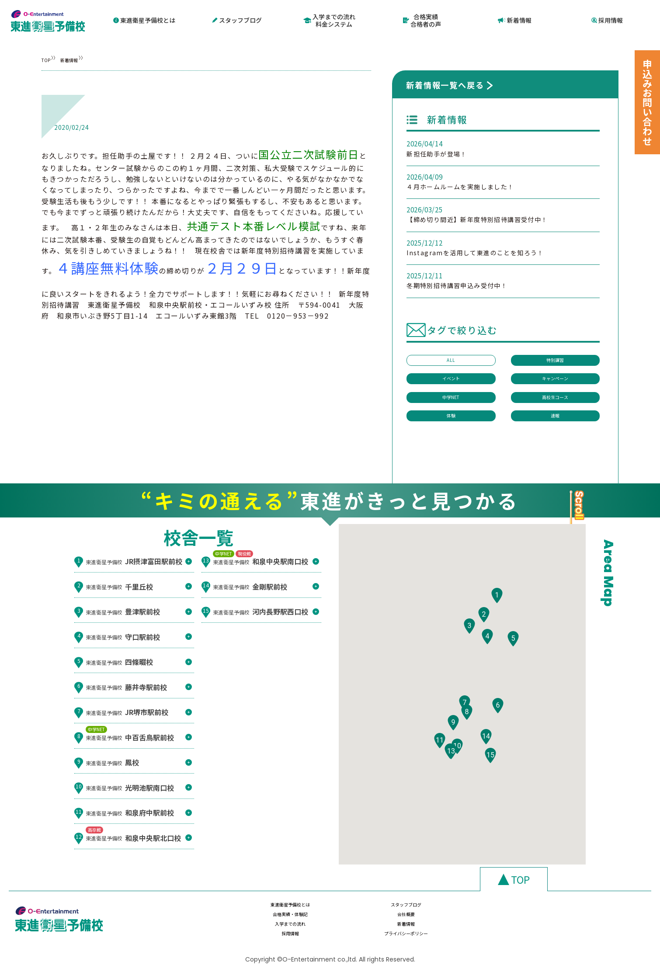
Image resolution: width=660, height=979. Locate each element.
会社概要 (557, 911)
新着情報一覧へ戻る (445, 83)
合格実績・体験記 (464, 911)
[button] (497, 604)
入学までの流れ (278, 928)
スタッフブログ (237, 19)
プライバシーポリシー (557, 928)
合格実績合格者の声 (422, 19)
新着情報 (514, 19)
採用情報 (607, 19)
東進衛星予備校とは (144, 19)
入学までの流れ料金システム (329, 19)
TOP (48, 57)
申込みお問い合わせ (647, 102)
